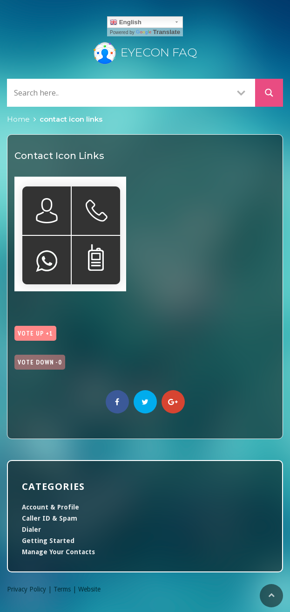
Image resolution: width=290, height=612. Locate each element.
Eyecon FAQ (145, 52)
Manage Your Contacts (58, 552)
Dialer (31, 529)
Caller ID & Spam (49, 518)
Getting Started (48, 540)
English (126, 22)
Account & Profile (50, 507)
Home (18, 119)
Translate (158, 31)
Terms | (66, 589)
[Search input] (119, 92)
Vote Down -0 (40, 362)
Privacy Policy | (30, 589)
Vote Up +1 (35, 333)
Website (89, 589)
